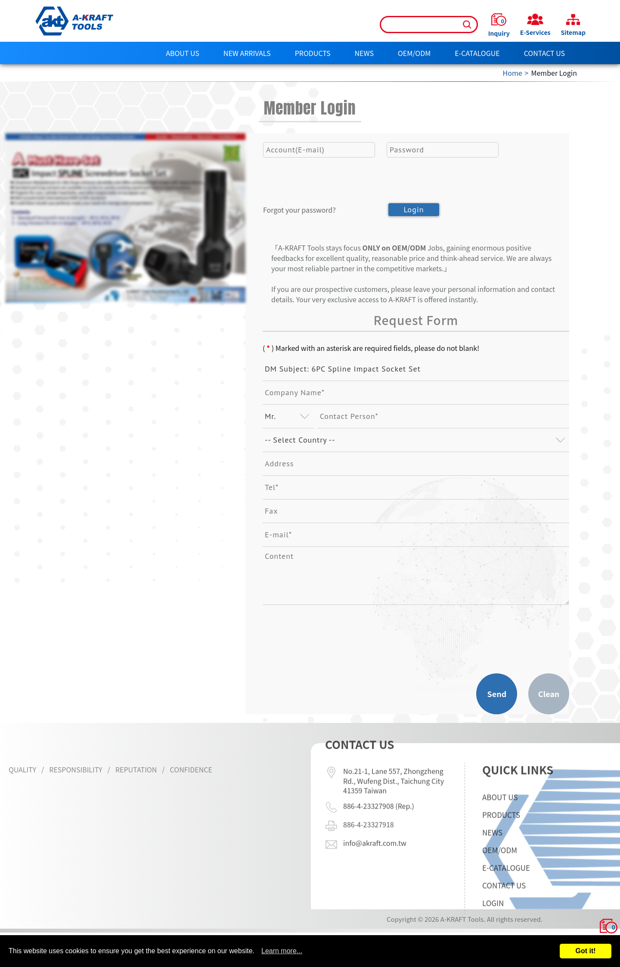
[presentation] (328, 194)
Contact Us (544, 53)
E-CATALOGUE (477, 53)
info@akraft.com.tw (374, 815)
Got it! (585, 951)
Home (512, 73)
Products (313, 53)
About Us (182, 53)
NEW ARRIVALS (247, 53)
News (364, 53)
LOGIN (493, 930)
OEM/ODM (414, 53)
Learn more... (281, 951)
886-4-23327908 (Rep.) (378, 778)
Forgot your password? (299, 210)
